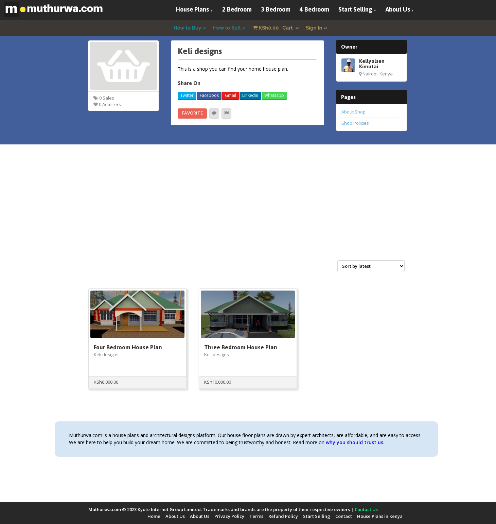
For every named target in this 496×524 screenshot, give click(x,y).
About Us (398, 9)
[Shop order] (371, 266)
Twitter (187, 95)
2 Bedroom (237, 9)
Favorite (192, 113)
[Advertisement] (248, 209)
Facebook (209, 95)
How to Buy (187, 28)
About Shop (353, 112)
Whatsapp (274, 95)
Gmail (230, 95)
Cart (273, 28)
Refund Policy (283, 516)
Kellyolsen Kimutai (372, 63)
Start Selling (355, 9)
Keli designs (106, 354)
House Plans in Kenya (380, 516)
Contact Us (366, 509)
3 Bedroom (275, 9)
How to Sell (227, 28)
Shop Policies (355, 123)
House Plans (192, 9)
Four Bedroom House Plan (128, 347)
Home (153, 516)
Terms (256, 516)
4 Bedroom (314, 9)
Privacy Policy (229, 516)
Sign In (314, 28)
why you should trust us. (355, 442)
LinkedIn (250, 95)
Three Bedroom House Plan (240, 347)
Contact (343, 516)
